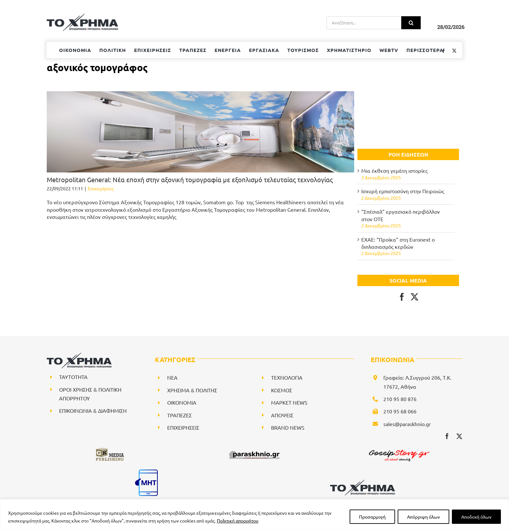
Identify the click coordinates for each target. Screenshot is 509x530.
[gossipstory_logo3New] (398, 449)
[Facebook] (402, 297)
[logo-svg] (362, 482)
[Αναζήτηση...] (364, 22)
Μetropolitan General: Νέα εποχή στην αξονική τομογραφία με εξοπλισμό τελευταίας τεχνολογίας (190, 179)
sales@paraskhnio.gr (407, 424)
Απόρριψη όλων (423, 517)
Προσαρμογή (372, 517)
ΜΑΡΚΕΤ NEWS (289, 402)
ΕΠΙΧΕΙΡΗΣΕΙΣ (183, 427)
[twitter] (459, 436)
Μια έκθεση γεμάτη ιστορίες (394, 170)
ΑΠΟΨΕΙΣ (282, 415)
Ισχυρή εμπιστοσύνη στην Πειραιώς (402, 191)
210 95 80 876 (399, 399)
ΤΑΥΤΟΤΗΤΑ (73, 376)
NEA (172, 377)
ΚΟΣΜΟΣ (281, 390)
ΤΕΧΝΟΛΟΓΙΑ (287, 377)
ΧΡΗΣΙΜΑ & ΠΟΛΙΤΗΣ (192, 390)
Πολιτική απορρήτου (237, 521)
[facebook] (447, 436)
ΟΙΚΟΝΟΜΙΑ (181, 402)
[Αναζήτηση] (411, 22)
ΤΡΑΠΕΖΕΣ (179, 415)
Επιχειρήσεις (101, 188)
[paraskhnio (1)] (254, 449)
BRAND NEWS (287, 427)
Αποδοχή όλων (476, 517)
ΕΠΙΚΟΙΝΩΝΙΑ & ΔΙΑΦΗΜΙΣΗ (93, 410)
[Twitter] (414, 297)
